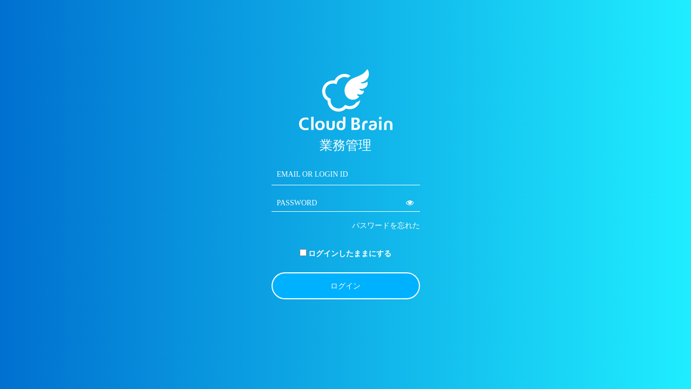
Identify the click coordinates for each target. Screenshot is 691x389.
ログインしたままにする (349, 253)
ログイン (345, 286)
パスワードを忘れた (386, 225)
